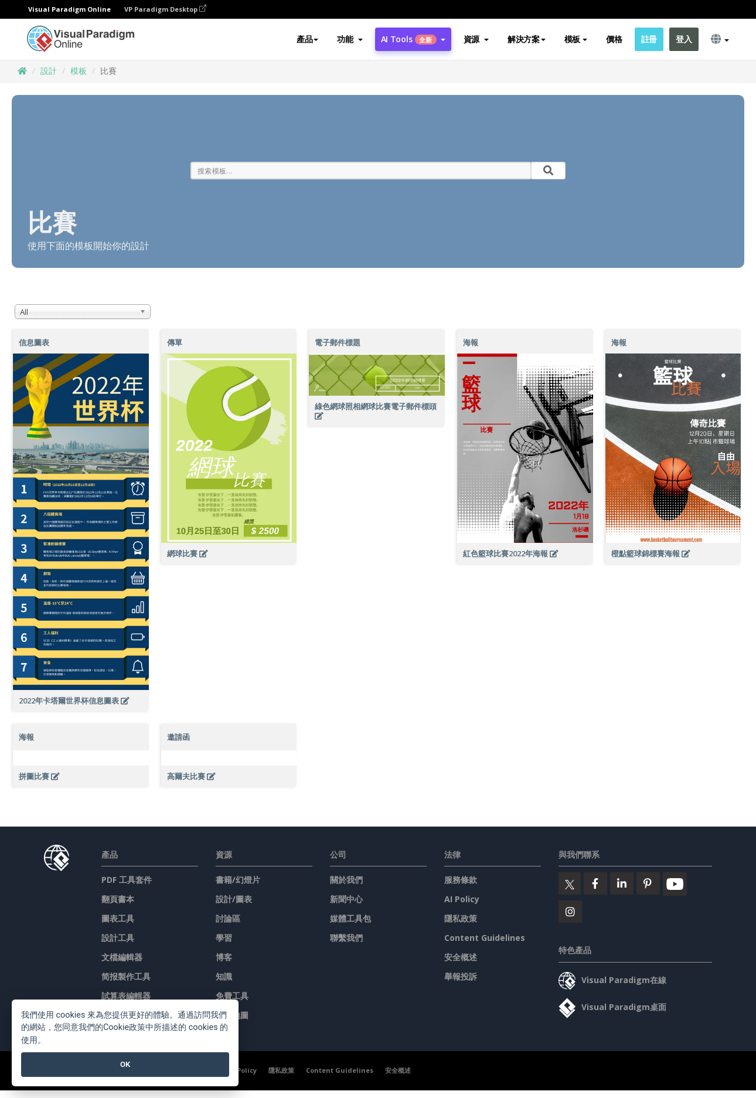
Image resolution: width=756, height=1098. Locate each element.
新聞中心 (346, 899)
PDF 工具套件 (126, 879)
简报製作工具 (126, 976)
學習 (224, 937)
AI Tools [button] (413, 39)
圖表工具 (117, 918)
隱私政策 (460, 918)
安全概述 (460, 957)
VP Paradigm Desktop (165, 9)
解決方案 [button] (527, 39)
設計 (48, 70)
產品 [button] (307, 39)
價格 (614, 39)
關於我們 (346, 879)
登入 (684, 39)
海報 (470, 342)
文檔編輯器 (121, 957)
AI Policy (461, 899)
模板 (78, 70)
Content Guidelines (484, 937)
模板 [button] (575, 39)
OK (125, 1064)
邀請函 (178, 737)
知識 (224, 976)
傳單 (174, 342)
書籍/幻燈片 (238, 879)
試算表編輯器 (126, 995)
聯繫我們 (346, 937)
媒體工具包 (350, 918)
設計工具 (117, 937)
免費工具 (232, 995)
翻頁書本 (117, 899)
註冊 (649, 39)
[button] (350, 39)
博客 (224, 957)
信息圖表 (34, 342)
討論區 (228, 918)
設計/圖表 (234, 899)
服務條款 (460, 879)
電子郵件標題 (337, 342)
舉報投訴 (460, 976)
